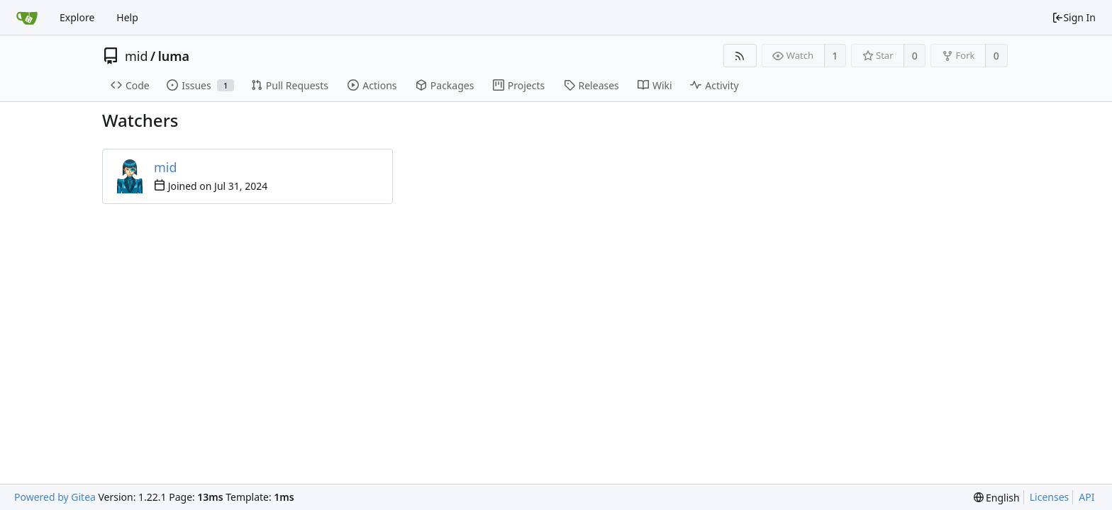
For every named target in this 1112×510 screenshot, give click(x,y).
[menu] (997, 497)
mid (136, 56)
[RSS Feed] (740, 55)
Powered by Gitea (55, 497)
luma (173, 56)
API (1086, 497)
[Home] (27, 17)
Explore (77, 17)
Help (127, 17)
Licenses (1049, 497)
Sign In (1074, 17)
